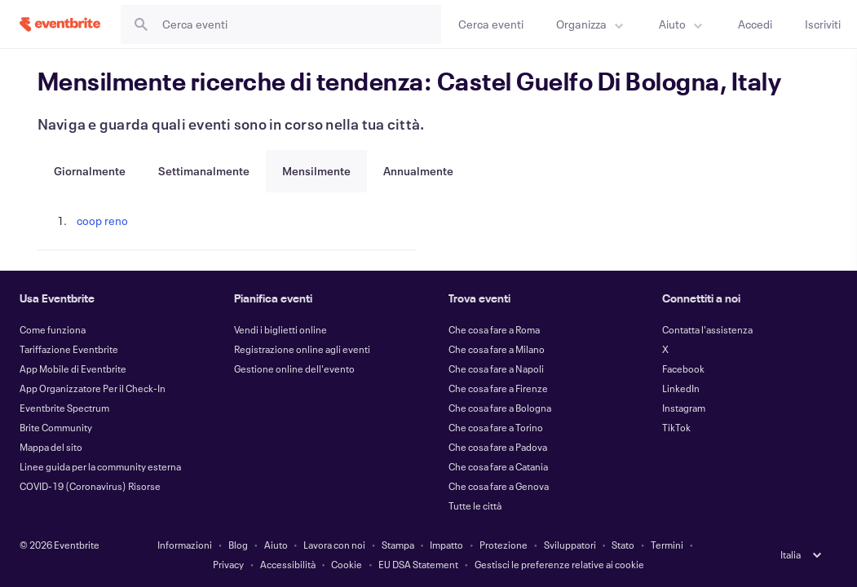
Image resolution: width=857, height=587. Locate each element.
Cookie (346, 564)
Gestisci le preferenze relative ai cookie (559, 564)
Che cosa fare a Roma (494, 329)
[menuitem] (591, 24)
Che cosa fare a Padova (497, 446)
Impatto (446, 544)
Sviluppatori (570, 544)
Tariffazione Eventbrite (69, 348)
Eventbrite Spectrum (64, 407)
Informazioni (184, 544)
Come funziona (53, 329)
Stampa (398, 544)
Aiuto (276, 544)
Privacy (228, 564)
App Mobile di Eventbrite (73, 368)
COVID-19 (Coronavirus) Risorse (90, 485)
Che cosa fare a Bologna (499, 407)
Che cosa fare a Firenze (498, 388)
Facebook (683, 368)
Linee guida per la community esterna (100, 466)
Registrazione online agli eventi (302, 348)
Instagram (683, 407)
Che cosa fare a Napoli (496, 368)
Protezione (503, 544)
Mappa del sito (51, 446)
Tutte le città (474, 505)
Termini (667, 544)
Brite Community (56, 427)
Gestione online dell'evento (294, 368)
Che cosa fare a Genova (498, 485)
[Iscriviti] (823, 24)
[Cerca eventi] (491, 24)
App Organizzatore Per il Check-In (93, 388)
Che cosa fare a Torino (495, 427)
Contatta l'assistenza (707, 329)
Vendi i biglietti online (280, 329)
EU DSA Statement (418, 564)
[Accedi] (755, 24)
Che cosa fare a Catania (498, 466)
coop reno (102, 220)
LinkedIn (681, 388)
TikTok (676, 427)
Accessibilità (288, 564)
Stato (623, 544)
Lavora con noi (334, 544)
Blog (238, 544)
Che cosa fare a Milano (496, 348)
